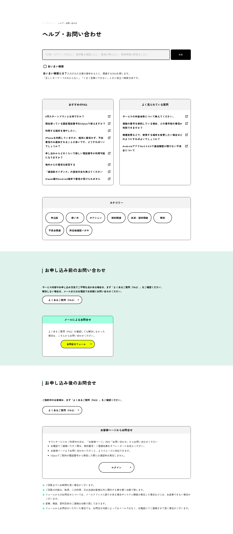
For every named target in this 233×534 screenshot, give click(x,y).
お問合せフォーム (76, 344)
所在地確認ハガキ (79, 230)
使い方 (75, 218)
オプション (96, 218)
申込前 (54, 218)
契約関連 (116, 218)
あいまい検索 (54, 66)
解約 (162, 218)
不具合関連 (55, 230)
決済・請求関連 (139, 218)
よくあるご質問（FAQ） (62, 300)
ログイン (116, 467)
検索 (181, 55)
